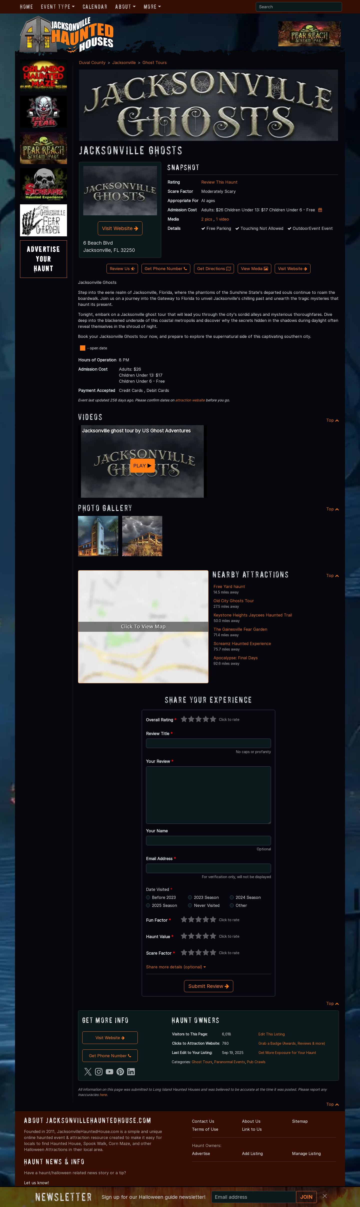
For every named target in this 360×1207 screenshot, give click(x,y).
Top (332, 420)
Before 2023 (164, 897)
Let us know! (36, 1182)
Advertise (201, 1153)
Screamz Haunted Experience (242, 643)
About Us (251, 1121)
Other (241, 905)
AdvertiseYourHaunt (43, 259)
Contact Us (203, 1121)
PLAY (142, 466)
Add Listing (252, 1153)
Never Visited (207, 905)
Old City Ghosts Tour (234, 600)
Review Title (159, 733)
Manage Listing (306, 1153)
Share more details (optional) (176, 966)
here (103, 1094)
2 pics (206, 219)
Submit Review (208, 986)
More (150, 6)
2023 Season (206, 897)
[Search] (299, 7)
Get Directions (214, 268)
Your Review (160, 761)
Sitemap (300, 1121)
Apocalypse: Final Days (236, 657)
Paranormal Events (229, 1062)
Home (26, 6)
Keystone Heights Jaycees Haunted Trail (253, 615)
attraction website (190, 400)
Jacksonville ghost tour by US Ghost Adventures (136, 431)
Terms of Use (205, 1129)
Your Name (157, 830)
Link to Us (252, 1129)
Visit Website (120, 228)
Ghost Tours (154, 62)
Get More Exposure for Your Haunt (287, 1052)
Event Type (55, 6)
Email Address (161, 858)
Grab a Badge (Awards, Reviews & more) (291, 1043)
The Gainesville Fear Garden (240, 629)
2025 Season (164, 905)
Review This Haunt (219, 182)
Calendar (95, 6)
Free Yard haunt (229, 586)
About (123, 6)
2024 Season (248, 897)
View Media (254, 268)
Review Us (122, 268)
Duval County (92, 62)
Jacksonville (124, 62)
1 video (222, 219)
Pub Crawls (256, 1062)
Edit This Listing (271, 1034)
